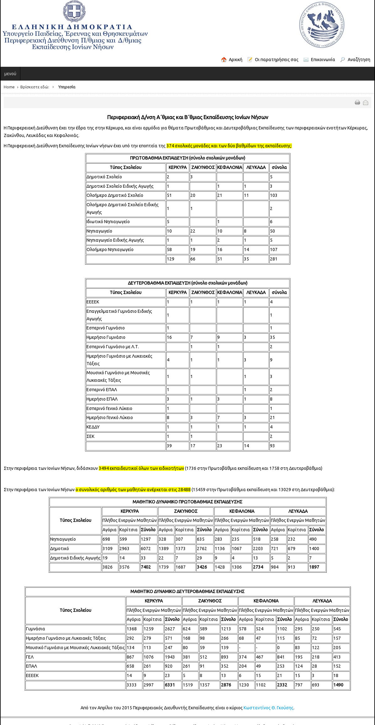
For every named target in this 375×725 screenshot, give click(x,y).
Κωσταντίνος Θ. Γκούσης (268, 707)
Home (9, 87)
